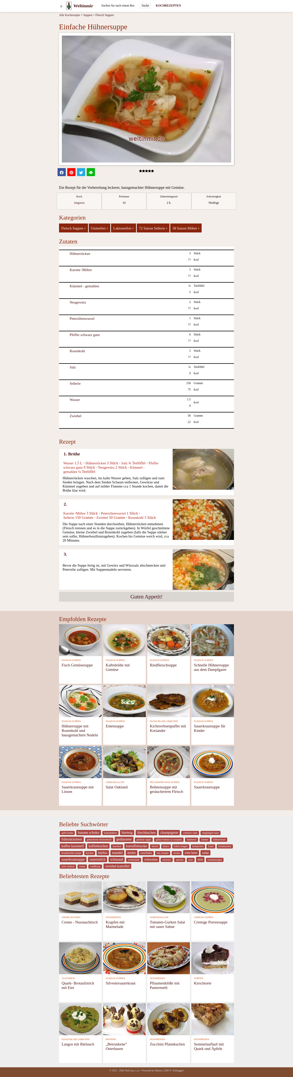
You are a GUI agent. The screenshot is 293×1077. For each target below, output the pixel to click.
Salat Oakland (117, 787)
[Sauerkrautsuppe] (212, 761)
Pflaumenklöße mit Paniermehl (165, 985)
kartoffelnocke (136, 846)
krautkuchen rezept (71, 853)
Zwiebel (75, 416)
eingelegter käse (210, 832)
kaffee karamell (72, 846)
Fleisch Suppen (104, 15)
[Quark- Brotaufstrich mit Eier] (80, 957)
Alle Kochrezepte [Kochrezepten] (69, 15)
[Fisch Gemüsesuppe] (80, 639)
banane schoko (88, 832)
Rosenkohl (77, 351)
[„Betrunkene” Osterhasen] (124, 1018)
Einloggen (178, 1070)
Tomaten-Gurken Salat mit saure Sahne (167, 924)
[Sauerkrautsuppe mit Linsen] (80, 761)
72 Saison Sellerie (153, 228)
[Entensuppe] (124, 700)
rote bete (191, 853)
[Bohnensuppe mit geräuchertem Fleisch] (168, 761)
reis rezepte (163, 853)
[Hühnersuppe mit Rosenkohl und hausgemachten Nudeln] (80, 700)
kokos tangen (181, 846)
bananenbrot (110, 832)
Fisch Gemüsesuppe (77, 665)
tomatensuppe (215, 859)
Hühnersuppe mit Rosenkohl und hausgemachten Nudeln (80, 730)
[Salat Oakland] (124, 761)
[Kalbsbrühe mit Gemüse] (124, 639)
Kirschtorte (203, 983)
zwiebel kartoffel (117, 866)
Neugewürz (78, 302)
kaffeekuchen (98, 846)
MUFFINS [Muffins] (111, 1039)
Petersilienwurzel (82, 319)
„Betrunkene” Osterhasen (116, 1046)
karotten (117, 846)
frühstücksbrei (71, 839)
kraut (210, 846)
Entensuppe (115, 726)
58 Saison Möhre (185, 228)
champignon (169, 832)
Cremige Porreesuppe (211, 922)
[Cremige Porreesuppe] (212, 896)
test (200, 859)
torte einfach (67, 866)
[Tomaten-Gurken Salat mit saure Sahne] (168, 896)
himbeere (191, 839)
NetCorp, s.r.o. (132, 1070)
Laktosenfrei (123, 228)
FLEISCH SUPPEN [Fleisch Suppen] (71, 660)
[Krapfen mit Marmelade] (124, 896)
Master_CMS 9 (163, 1070)
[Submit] (145, 5)
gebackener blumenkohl (99, 839)
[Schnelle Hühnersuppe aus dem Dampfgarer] (212, 639)
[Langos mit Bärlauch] (80, 1018)
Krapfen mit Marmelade (115, 924)
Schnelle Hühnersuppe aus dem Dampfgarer (211, 667)
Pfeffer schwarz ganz (85, 335)
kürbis (102, 853)
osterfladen (146, 853)
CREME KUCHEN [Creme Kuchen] (71, 917)
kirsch (155, 846)
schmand (116, 859)
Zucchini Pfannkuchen (167, 1044)
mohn (131, 853)
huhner (204, 839)
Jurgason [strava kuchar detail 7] (79, 202)
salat (205, 853)
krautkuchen (224, 846)
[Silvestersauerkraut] (124, 957)
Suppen (87, 15)
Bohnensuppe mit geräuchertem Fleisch (166, 789)
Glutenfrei (99, 228)
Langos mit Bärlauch (78, 1044)
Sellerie (75, 383)
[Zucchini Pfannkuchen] (168, 1018)
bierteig (127, 832)
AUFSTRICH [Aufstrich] (68, 978)
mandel (117, 853)
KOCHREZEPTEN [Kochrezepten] (168, 5)
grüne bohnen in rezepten (169, 839)
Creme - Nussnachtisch (80, 922)
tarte (190, 859)
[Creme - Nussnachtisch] (80, 896)
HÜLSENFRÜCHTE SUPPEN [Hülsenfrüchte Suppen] (165, 782)
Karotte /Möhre (81, 270)
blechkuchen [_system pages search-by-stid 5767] (146, 832)
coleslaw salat (190, 832)
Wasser (75, 400)
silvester (166, 859)
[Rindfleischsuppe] (168, 639)
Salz (73, 367)
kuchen (89, 853)
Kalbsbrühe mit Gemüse (118, 667)
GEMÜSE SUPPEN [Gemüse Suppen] (203, 917)
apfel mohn (67, 832)
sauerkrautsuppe (73, 859)
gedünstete (124, 839)
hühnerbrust (219, 839)
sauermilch (97, 859)
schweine (151, 859)
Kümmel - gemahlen (84, 286)
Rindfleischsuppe (163, 665)
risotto (176, 853)
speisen (179, 859)
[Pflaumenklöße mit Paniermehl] (168, 957)
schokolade (133, 859)
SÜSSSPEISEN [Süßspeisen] (113, 917)
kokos (166, 846)
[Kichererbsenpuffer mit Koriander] (168, 700)
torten (82, 866)
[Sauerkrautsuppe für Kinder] (212, 700)
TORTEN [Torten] (198, 978)
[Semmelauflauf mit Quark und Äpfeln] (212, 1018)
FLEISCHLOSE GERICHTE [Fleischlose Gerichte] (164, 721)
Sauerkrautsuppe (207, 787)
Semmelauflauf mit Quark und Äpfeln (209, 1046)
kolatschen (197, 846)
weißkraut (95, 866)
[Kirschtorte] (212, 957)
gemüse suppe (144, 839)
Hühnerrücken (80, 254)
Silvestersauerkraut (120, 983)
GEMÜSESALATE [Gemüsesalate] (115, 782)
